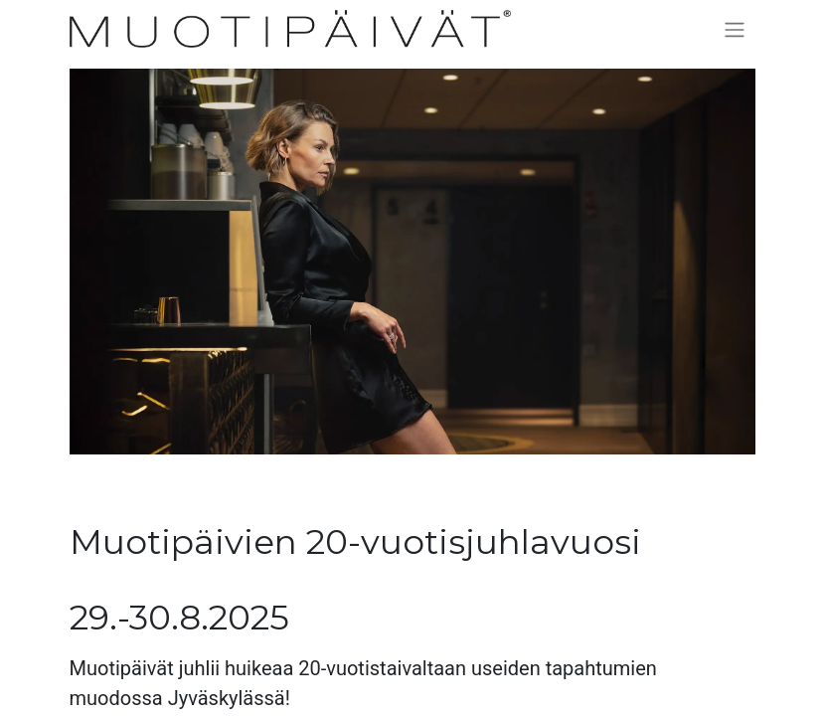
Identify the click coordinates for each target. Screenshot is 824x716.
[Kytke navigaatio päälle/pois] (734, 29)
